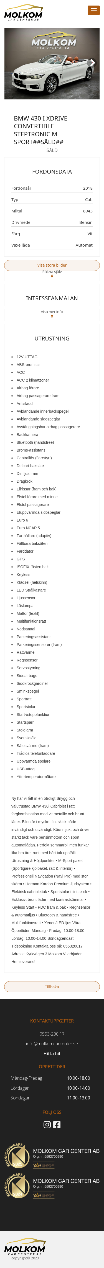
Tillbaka (52, 986)
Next (93, 67)
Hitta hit (52, 1054)
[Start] (25, 1246)
